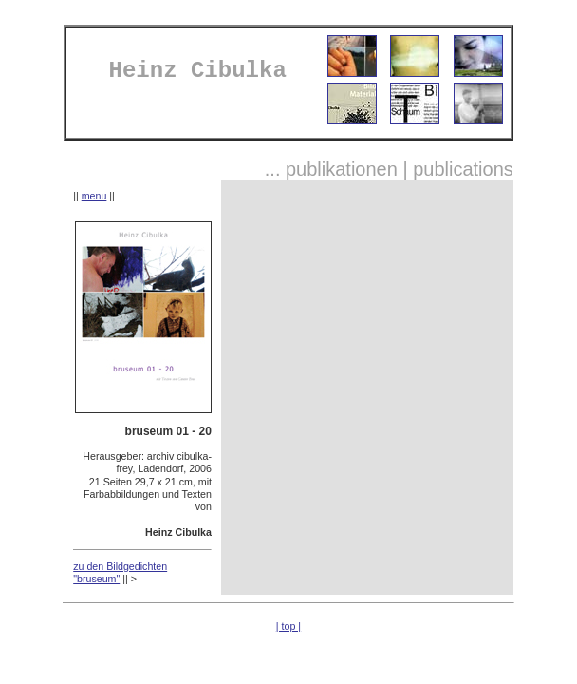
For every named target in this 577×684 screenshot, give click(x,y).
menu (94, 195)
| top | (288, 626)
